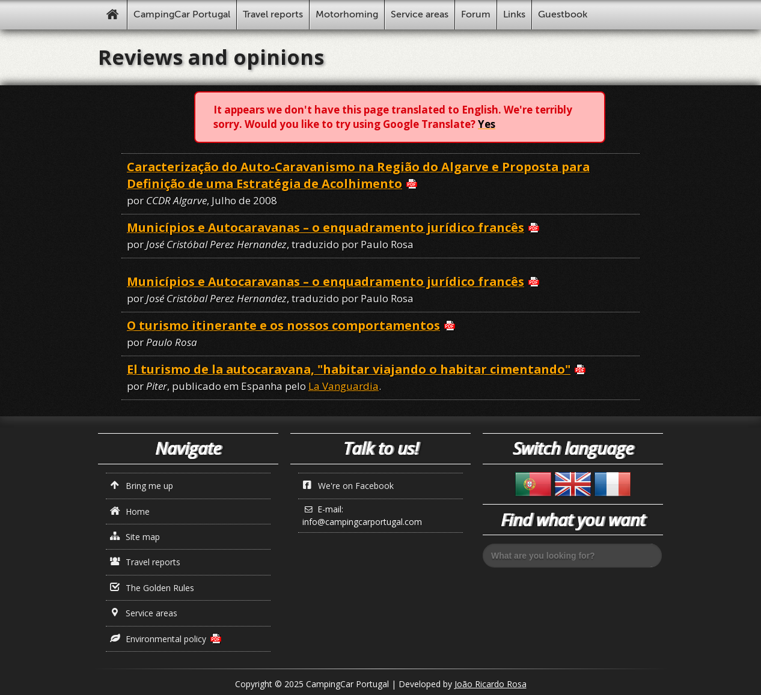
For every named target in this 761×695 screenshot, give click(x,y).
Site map (135, 536)
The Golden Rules (152, 587)
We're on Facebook (348, 485)
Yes (486, 124)
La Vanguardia (343, 386)
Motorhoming (347, 14)
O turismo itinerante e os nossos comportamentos (283, 325)
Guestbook (562, 14)
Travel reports (273, 14)
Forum (476, 14)
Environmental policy (158, 639)
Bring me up (142, 485)
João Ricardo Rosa (490, 684)
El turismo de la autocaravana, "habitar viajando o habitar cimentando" (348, 369)
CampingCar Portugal (181, 14)
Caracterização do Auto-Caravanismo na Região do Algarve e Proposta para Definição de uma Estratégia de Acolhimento (358, 175)
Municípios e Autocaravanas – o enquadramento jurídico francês (325, 227)
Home (130, 511)
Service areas (419, 14)
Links (514, 14)
